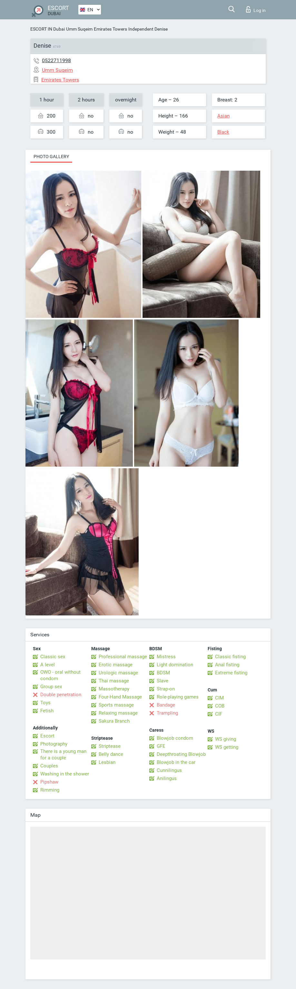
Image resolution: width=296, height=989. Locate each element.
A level (47, 665)
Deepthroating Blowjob (181, 754)
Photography (53, 744)
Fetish (47, 711)
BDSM (163, 673)
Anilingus (167, 778)
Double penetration (60, 695)
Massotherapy (114, 689)
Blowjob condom (175, 738)
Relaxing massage (118, 713)
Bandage (166, 705)
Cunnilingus (169, 770)
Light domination (175, 665)
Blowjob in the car (176, 762)
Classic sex (52, 657)
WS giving (225, 739)
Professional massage (123, 657)
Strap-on (166, 689)
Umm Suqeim (79, 29)
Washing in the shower (64, 774)
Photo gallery (51, 156)
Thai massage (114, 681)
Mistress (166, 657)
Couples (49, 766)
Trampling (167, 713)
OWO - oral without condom (60, 675)
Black (223, 132)
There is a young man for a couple (63, 754)
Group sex (51, 686)
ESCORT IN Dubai (47, 29)
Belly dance (111, 754)
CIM (219, 698)
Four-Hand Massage (120, 697)
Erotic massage (116, 665)
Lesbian (107, 762)
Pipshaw (49, 782)
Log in (256, 9)
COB (219, 706)
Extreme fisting (231, 673)
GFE (161, 746)
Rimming (49, 790)
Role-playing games (178, 697)
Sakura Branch (114, 721)
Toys (45, 703)
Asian (223, 116)
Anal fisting (227, 665)
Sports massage (116, 705)
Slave (162, 681)
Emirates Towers (110, 29)
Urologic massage (118, 673)
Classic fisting (230, 657)
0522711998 (56, 60)
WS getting (226, 747)
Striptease (110, 746)
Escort (47, 736)
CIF (218, 714)
